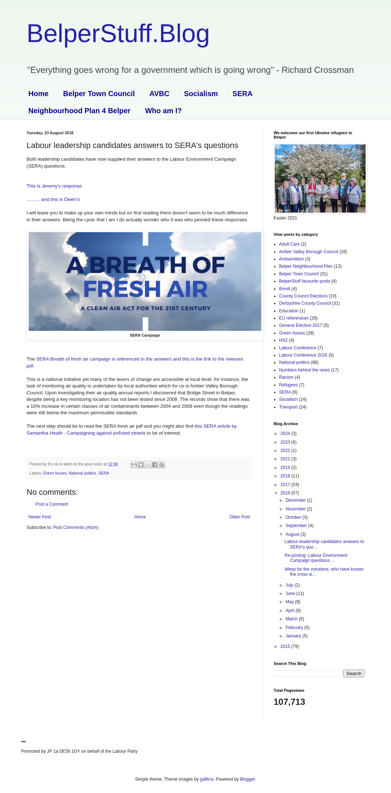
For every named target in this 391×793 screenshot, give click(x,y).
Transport (288, 407)
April (290, 610)
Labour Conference (298, 347)
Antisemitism (291, 259)
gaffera (206, 779)
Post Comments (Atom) (75, 527)
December (296, 500)
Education (288, 310)
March (292, 618)
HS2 (283, 340)
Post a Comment (52, 504)
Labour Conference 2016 (303, 355)
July (290, 585)
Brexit (284, 288)
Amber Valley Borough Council (308, 251)
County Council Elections (303, 296)
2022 (286, 450)
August (293, 534)
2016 (286, 493)
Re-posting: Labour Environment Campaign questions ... (316, 558)
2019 (286, 467)
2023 (286, 442)
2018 (286, 475)
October (294, 517)
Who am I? (163, 111)
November (296, 508)
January (294, 635)
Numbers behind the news (304, 370)
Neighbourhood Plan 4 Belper (79, 111)
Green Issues (54, 473)
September (297, 525)
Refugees (288, 384)
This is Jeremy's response (54, 186)
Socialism (201, 94)
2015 (286, 646)
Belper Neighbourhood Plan (305, 266)
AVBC (159, 94)
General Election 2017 (300, 325)
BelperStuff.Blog (118, 33)
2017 (286, 484)
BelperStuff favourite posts (304, 281)
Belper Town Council (99, 94)
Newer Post (39, 516)
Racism (286, 377)
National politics (82, 473)
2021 (286, 458)
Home (38, 94)
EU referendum (294, 318)
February (295, 627)
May (290, 601)
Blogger (247, 779)
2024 (286, 433)
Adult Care (289, 244)
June (291, 593)
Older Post (239, 516)
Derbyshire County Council (305, 303)
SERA (243, 94)
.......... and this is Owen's (53, 199)
